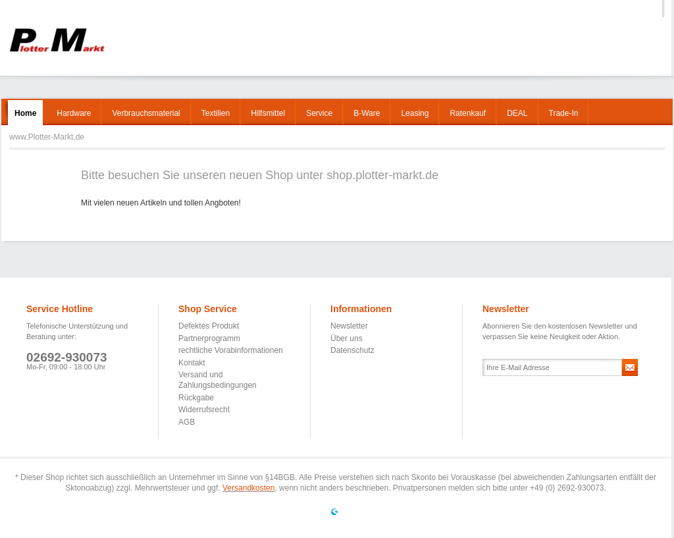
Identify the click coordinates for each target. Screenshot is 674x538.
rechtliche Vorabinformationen (230, 350)
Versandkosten (248, 488)
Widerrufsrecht (204, 409)
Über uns (346, 338)
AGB (186, 422)
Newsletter (349, 326)
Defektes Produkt (208, 326)
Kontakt (191, 362)
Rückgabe (196, 397)
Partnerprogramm (209, 338)
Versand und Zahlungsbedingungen (217, 380)
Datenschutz (352, 350)
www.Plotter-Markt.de (57, 39)
